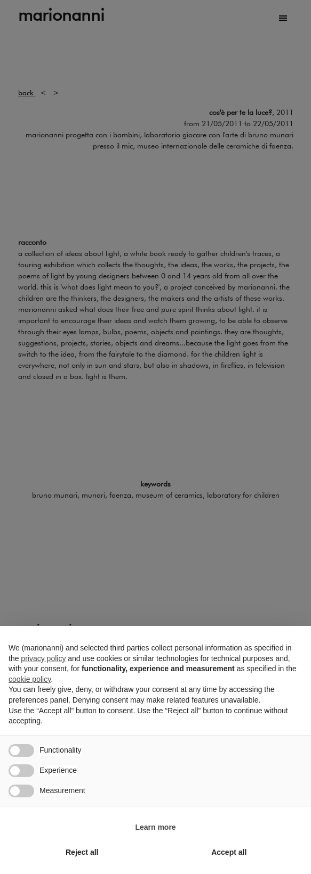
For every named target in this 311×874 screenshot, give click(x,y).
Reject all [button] (82, 852)
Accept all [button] (228, 852)
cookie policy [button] (30, 679)
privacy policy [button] (43, 658)
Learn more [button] (155, 827)
